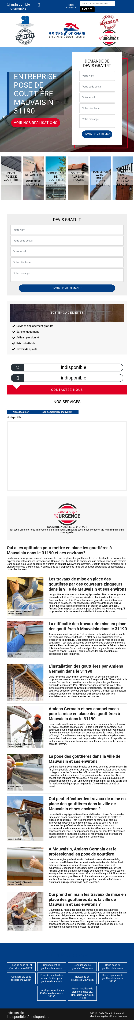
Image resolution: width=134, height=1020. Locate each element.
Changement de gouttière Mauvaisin (51, 967)
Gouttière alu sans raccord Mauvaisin (21, 978)
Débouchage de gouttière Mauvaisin (82, 967)
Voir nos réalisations (35, 123)
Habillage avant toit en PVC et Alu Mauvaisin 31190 (52, 993)
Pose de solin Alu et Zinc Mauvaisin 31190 (21, 967)
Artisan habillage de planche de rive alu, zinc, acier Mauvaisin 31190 (82, 993)
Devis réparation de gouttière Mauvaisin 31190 (113, 978)
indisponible (18, 4)
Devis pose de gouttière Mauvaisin (113, 967)
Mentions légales (99, 1016)
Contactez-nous (118, 1016)
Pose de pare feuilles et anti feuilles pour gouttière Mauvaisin (51, 978)
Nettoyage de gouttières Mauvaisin (82, 978)
